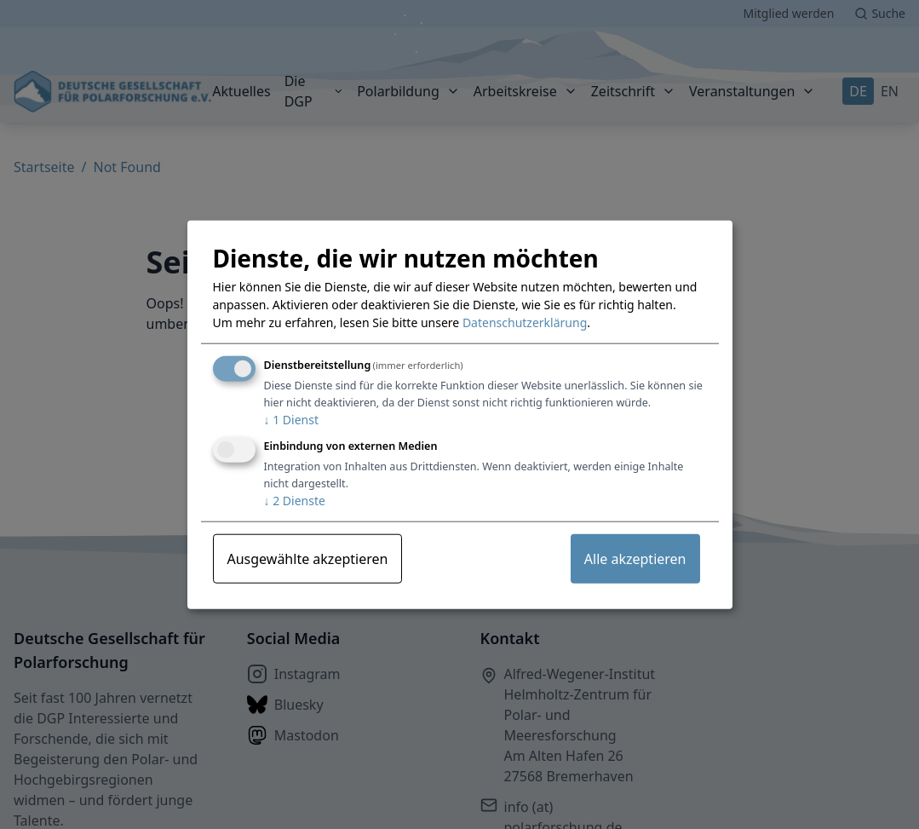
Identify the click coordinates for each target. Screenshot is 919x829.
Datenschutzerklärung (524, 322)
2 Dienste (294, 500)
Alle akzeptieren (635, 559)
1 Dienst (291, 420)
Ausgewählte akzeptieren (307, 559)
